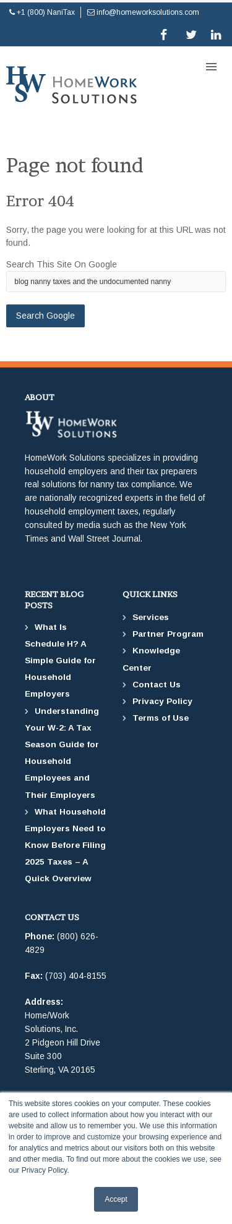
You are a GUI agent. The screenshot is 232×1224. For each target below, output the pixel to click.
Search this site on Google (61, 264)
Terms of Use (160, 718)
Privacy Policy (162, 701)
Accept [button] (116, 1199)
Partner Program (168, 634)
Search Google (45, 316)
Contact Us (156, 684)
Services (150, 617)
